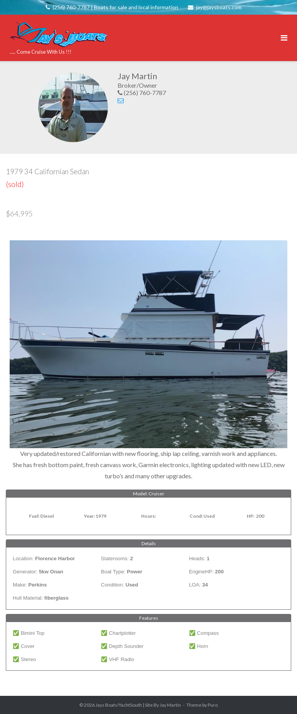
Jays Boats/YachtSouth (119, 705)
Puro (213, 705)
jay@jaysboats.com (219, 7)
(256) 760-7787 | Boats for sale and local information (115, 7)
